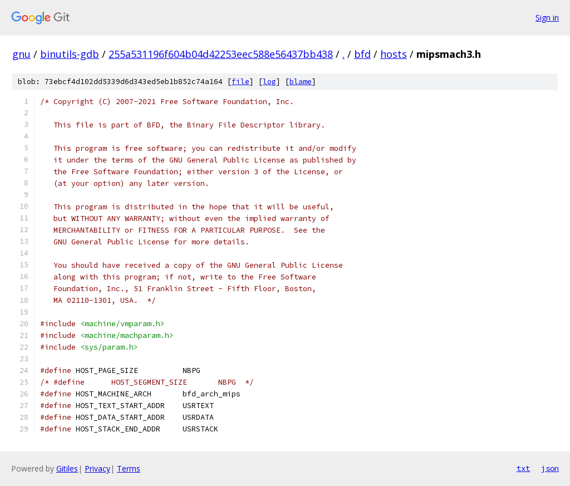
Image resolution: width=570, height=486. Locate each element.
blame (300, 81)
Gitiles (67, 468)
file (240, 81)
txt (523, 468)
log (269, 81)
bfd (362, 54)
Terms (128, 468)
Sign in (547, 17)
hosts (393, 54)
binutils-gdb (69, 54)
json (550, 468)
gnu (21, 54)
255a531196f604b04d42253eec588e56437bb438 (221, 54)
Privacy (97, 468)
